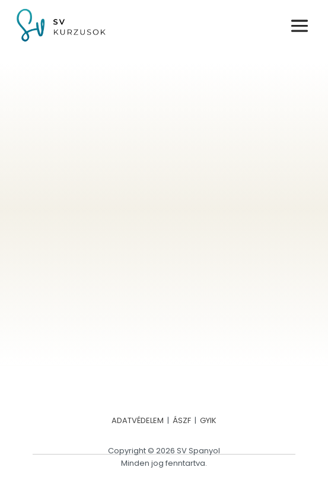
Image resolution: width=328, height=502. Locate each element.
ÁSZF (182, 420)
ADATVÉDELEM (138, 420)
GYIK (208, 420)
